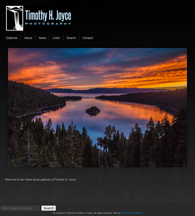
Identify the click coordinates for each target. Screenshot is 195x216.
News (42, 38)
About (28, 38)
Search (71, 38)
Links (56, 38)
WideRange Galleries (131, 213)
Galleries (12, 38)
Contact (88, 38)
